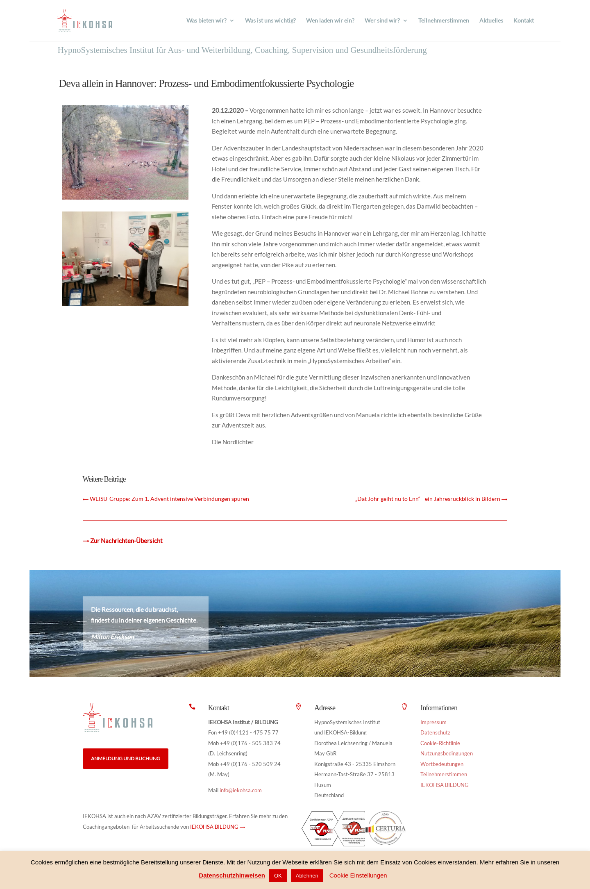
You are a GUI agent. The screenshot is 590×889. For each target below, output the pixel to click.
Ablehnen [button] (307, 876)
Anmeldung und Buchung (125, 758)
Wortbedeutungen (441, 764)
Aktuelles (491, 21)
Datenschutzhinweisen (232, 875)
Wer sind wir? (382, 21)
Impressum (433, 722)
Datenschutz (435, 732)
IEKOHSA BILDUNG (444, 785)
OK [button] (278, 876)
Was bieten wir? (206, 21)
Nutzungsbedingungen (446, 753)
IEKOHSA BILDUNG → (217, 826)
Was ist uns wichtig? (270, 21)
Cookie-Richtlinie (440, 743)
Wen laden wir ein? (330, 21)
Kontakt (523, 21)
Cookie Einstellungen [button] (358, 875)
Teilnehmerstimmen (443, 21)
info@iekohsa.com (241, 790)
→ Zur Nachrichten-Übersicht (123, 540)
